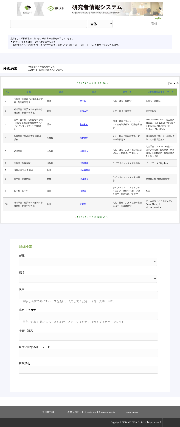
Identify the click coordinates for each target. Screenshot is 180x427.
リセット (149, 381)
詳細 (154, 24)
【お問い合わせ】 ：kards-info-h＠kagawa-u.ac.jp (90, 412)
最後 (99, 83)
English (157, 17)
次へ (105, 83)
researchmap (132, 412)
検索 (128, 24)
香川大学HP (48, 412)
